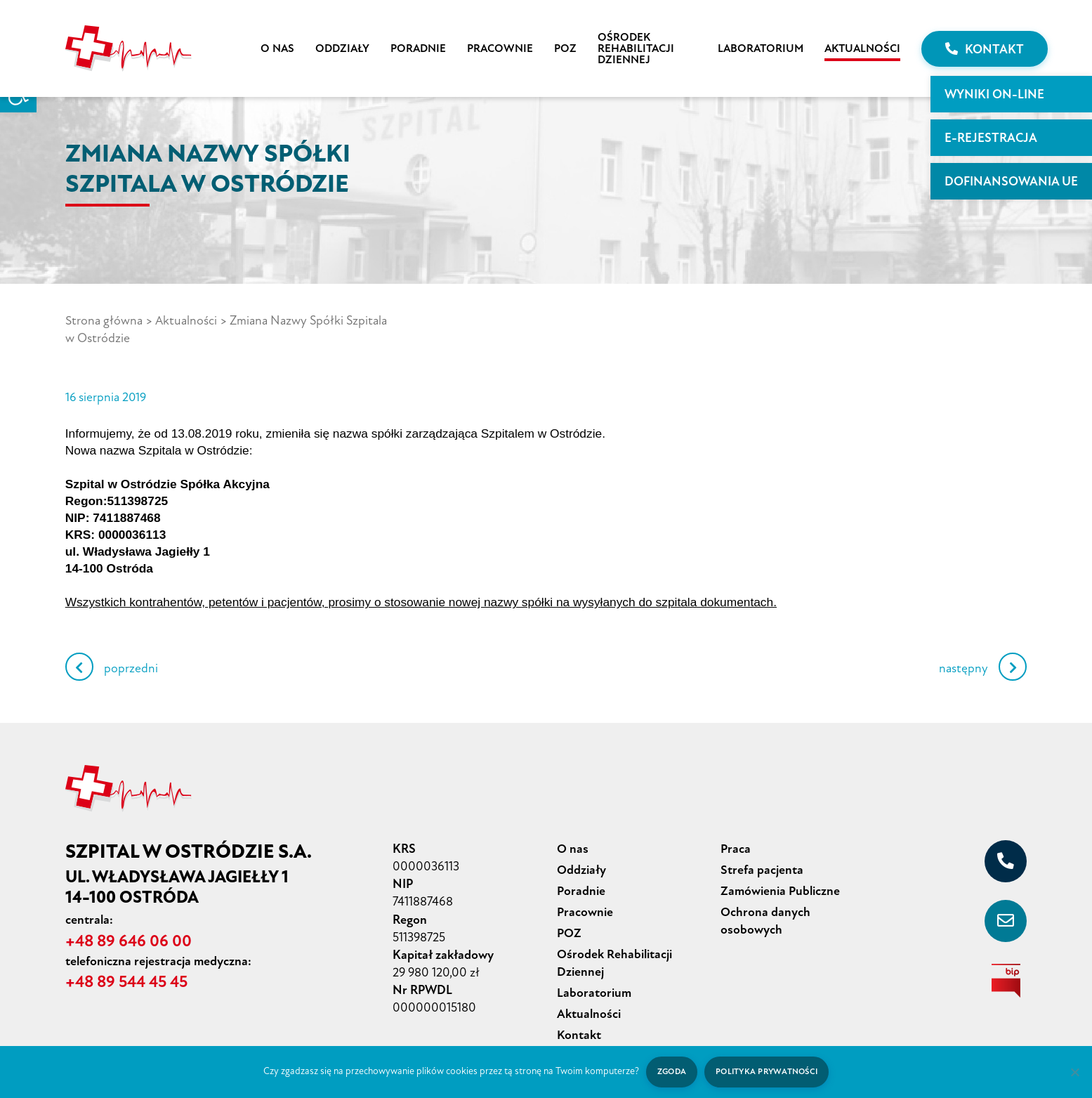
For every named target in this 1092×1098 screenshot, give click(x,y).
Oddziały (342, 48)
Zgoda (671, 1071)
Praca (736, 830)
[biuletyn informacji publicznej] (1006, 962)
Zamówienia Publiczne (780, 871)
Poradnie (418, 48)
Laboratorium (760, 48)
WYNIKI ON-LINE (994, 94)
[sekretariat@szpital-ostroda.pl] (1006, 903)
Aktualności (862, 48)
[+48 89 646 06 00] (1006, 843)
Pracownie (500, 48)
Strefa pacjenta (762, 850)
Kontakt (984, 49)
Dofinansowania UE (1011, 181)
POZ (565, 48)
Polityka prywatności (767, 1071)
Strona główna (104, 320)
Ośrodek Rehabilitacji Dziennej (636, 48)
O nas (277, 48)
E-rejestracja (991, 137)
